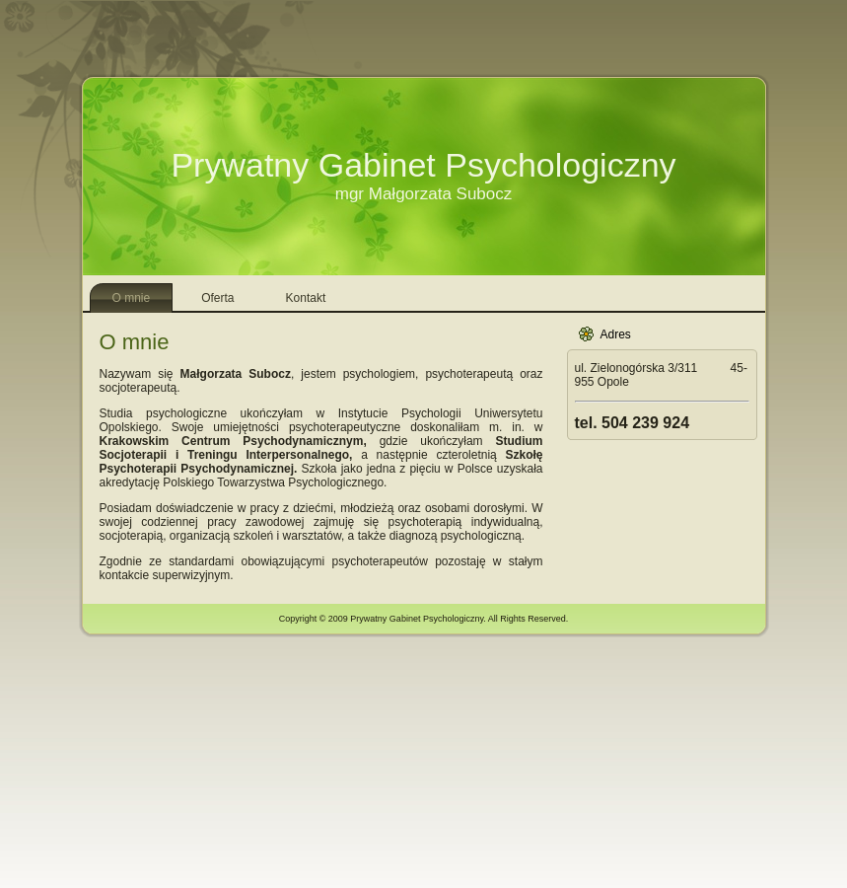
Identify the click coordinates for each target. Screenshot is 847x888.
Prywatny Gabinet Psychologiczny (423, 165)
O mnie (135, 342)
